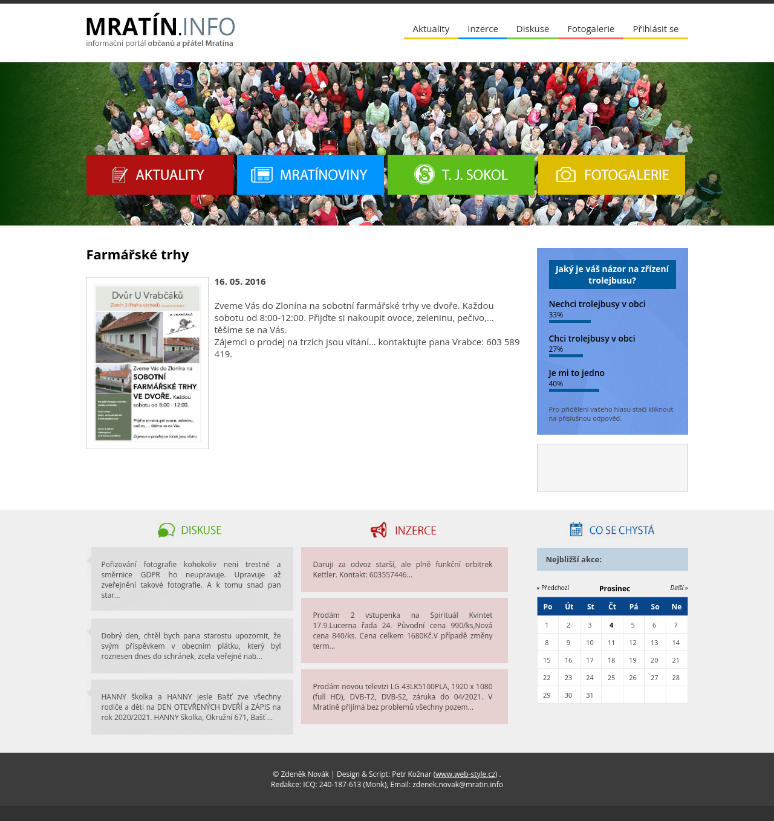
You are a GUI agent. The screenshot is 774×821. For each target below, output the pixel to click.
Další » (679, 587)
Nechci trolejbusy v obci (597, 304)
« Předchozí (553, 587)
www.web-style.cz (465, 774)
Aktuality (431, 28)
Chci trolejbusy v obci (592, 338)
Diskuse (532, 28)
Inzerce (482, 28)
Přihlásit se (655, 28)
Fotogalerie (590, 28)
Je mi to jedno (577, 372)
